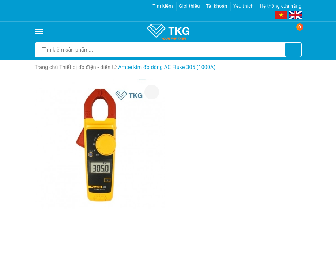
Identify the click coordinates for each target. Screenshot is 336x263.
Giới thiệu (189, 6)
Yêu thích (243, 6)
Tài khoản (216, 6)
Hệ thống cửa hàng (280, 6)
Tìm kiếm (162, 6)
